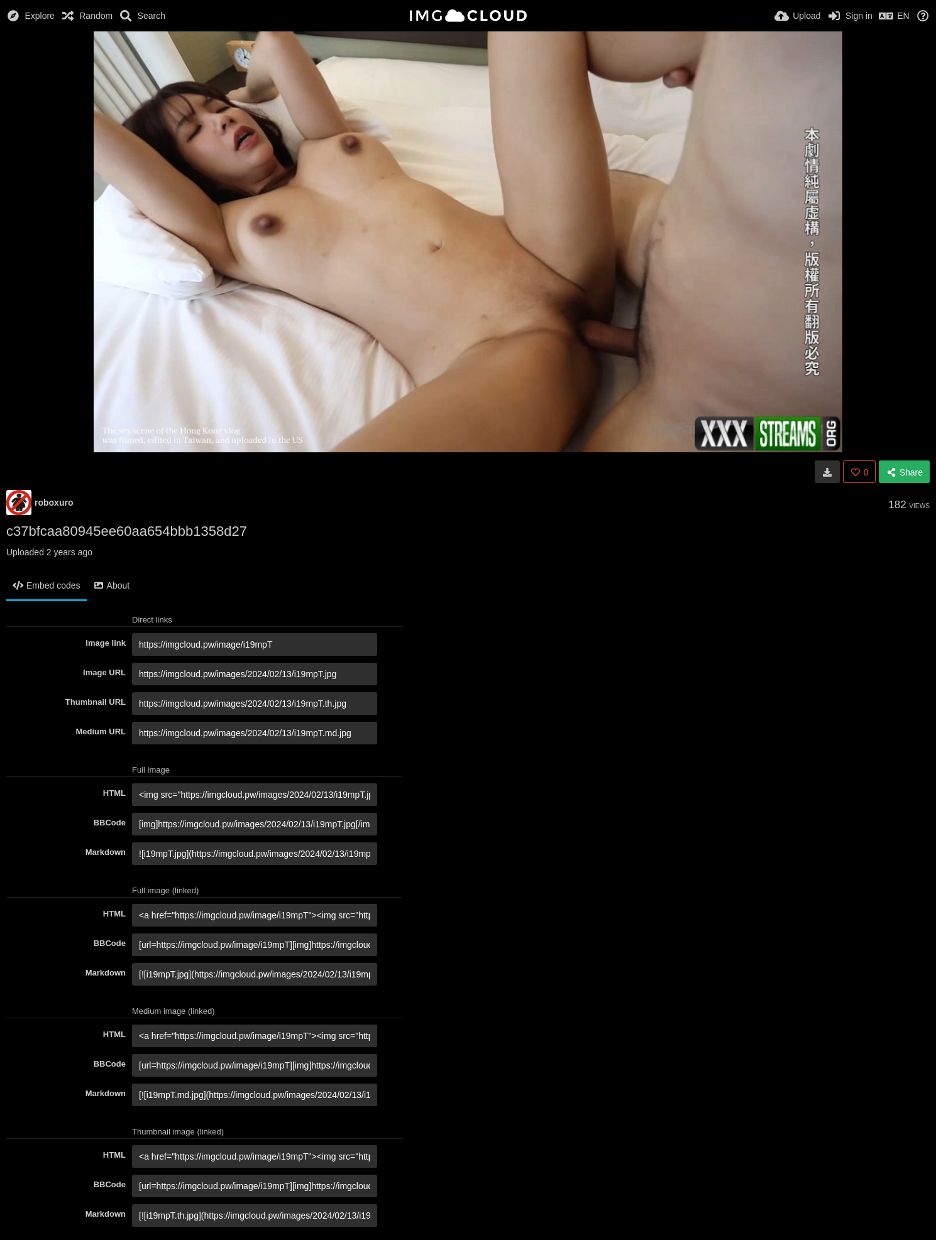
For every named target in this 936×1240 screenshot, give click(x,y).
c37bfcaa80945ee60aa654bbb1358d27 (126, 531)
